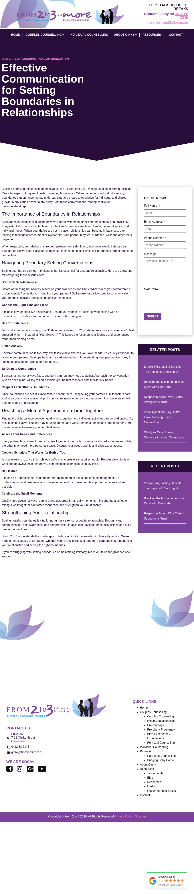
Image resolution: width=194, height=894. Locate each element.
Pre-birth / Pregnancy (161, 729)
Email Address (154, 220)
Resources (152, 34)
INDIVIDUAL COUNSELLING (89, 34)
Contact (145, 795)
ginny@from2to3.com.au (168, 22)
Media (151, 786)
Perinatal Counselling (161, 742)
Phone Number (155, 236)
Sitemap (140, 816)
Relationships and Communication (40, 58)
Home (144, 707)
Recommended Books (161, 790)
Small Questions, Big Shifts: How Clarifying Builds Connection (162, 417)
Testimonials (155, 773)
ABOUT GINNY (125, 34)
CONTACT (176, 34)
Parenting (146, 751)
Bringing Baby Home (160, 760)
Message (150, 251)
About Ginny (148, 764)
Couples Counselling (160, 716)
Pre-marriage (155, 725)
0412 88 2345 (181, 15)
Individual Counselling (154, 747)
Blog (6, 58)
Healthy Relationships (161, 720)
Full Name (152, 205)
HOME (15, 34)
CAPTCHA (151, 290)
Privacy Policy (123, 816)
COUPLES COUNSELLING (45, 34)
